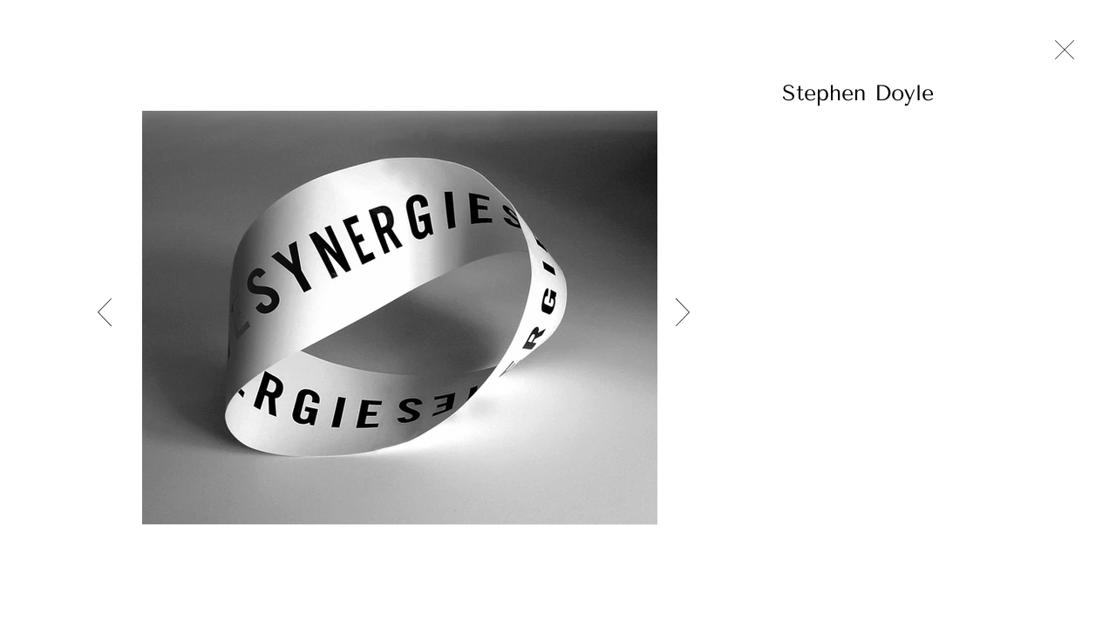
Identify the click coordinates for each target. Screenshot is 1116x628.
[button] (910, 92)
